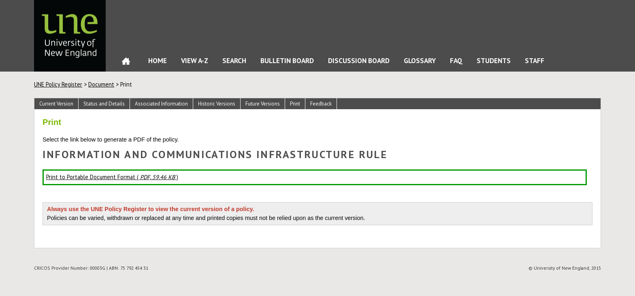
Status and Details (104, 103)
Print (295, 103)
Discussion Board (359, 60)
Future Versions (262, 103)
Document (101, 84)
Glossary (420, 60)
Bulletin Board (287, 60)
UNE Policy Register (58, 84)
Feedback (321, 103)
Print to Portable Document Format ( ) (112, 177)
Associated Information (161, 103)
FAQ (456, 60)
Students (494, 60)
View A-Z (194, 60)
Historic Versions (216, 103)
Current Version (56, 103)
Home (126, 63)
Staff (534, 60)
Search (234, 60)
